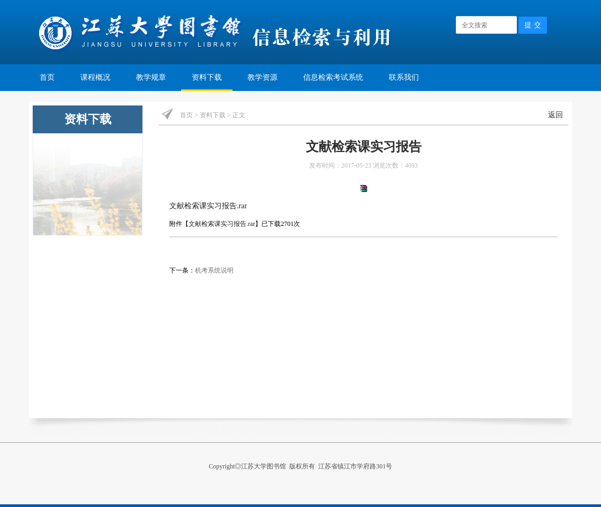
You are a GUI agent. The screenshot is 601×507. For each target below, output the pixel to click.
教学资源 (262, 77)
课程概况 (95, 77)
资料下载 (207, 77)
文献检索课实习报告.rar (208, 206)
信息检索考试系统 (333, 77)
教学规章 (151, 77)
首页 (47, 77)
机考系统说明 (214, 270)
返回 (555, 115)
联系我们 (404, 77)
